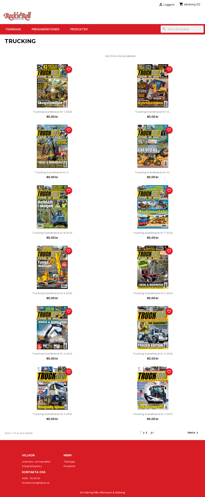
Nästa (193, 433)
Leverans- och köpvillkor (36, 461)
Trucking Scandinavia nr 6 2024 (52, 293)
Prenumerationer (45, 29)
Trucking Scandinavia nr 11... (52, 172)
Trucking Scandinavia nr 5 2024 (153, 293)
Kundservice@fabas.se (36, 482)
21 (152, 432)
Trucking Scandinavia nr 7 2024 (153, 232)
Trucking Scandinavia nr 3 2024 (153, 353)
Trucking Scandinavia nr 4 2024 (52, 353)
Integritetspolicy (32, 466)
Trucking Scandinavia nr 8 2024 (52, 232)
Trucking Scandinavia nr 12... (153, 111)
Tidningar (13, 29)
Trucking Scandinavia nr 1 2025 (52, 111)
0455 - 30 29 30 (31, 478)
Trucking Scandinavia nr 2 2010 (153, 414)
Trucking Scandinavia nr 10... (153, 172)
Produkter (79, 29)
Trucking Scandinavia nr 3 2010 (52, 414)
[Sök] (182, 29)
